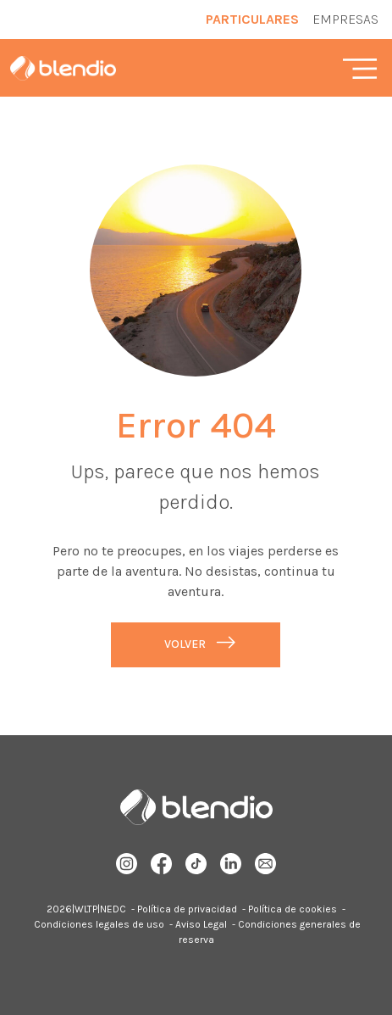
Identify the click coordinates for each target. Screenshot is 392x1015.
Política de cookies (292, 909)
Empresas (345, 19)
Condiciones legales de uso (99, 924)
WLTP (86, 909)
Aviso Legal (201, 924)
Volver (185, 644)
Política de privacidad (187, 909)
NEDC (113, 909)
